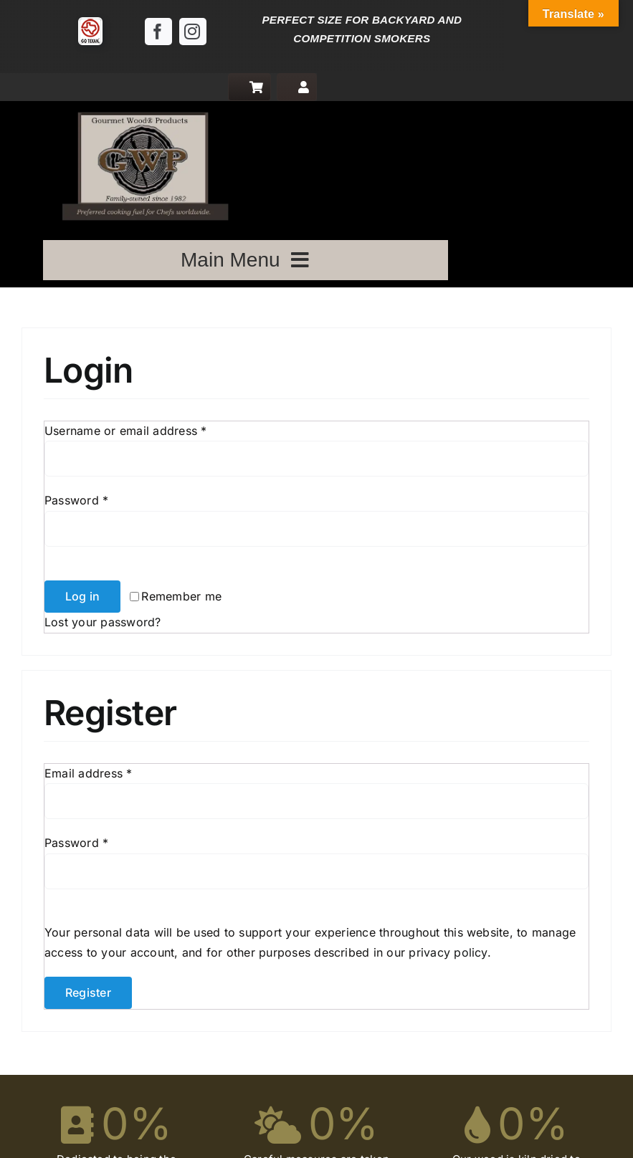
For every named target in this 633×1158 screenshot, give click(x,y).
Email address (88, 773)
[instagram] (192, 31)
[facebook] (158, 31)
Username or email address (125, 431)
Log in (82, 596)
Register (88, 992)
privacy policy (448, 952)
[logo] (142, 107)
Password (76, 500)
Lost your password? (102, 622)
